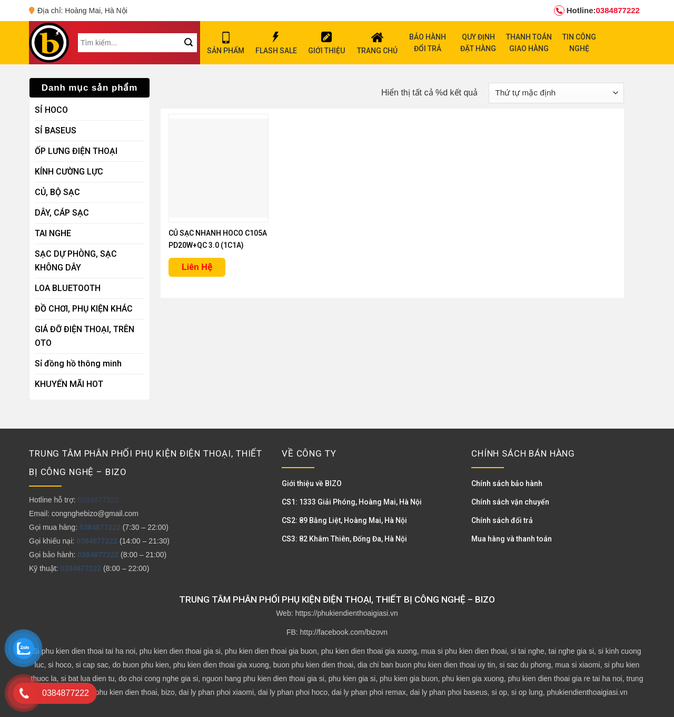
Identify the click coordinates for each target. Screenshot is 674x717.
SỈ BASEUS (55, 130)
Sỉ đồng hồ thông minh (78, 363)
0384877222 (597, 10)
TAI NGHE (53, 233)
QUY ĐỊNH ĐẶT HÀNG (478, 43)
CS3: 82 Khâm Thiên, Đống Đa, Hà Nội (344, 539)
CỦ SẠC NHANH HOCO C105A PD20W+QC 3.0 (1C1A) (217, 239)
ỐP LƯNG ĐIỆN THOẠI (76, 151)
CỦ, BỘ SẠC (57, 192)
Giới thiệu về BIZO (312, 483)
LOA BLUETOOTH (68, 288)
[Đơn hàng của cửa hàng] (556, 93)
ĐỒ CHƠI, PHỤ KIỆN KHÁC (84, 309)
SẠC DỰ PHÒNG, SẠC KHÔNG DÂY (76, 261)
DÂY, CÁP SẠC (62, 213)
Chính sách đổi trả (502, 520)
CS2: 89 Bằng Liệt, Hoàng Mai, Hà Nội (344, 520)
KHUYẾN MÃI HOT (69, 384)
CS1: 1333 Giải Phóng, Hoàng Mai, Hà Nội (352, 502)
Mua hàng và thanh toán (511, 539)
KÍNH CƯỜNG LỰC (69, 172)
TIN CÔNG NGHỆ (579, 43)
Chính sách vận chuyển (510, 502)
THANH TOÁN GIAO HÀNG (529, 43)
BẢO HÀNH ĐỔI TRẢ (427, 43)
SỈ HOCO (51, 110)
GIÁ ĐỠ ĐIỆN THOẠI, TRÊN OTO (84, 336)
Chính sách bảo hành (506, 483)
